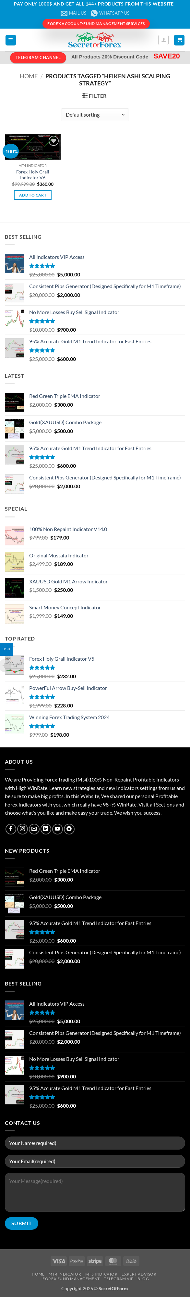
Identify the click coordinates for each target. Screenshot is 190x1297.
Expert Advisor (139, 1274)
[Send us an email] (34, 829)
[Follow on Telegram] (69, 829)
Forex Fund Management (71, 1278)
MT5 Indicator (101, 1274)
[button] (11, 40)
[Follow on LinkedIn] (46, 829)
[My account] (163, 40)
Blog (143, 1278)
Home (29, 76)
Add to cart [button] (32, 195)
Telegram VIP (118, 1278)
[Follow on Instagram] (22, 829)
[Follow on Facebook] (11, 829)
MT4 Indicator (65, 1274)
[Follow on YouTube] (57, 829)
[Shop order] (95, 114)
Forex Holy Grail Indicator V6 (32, 175)
